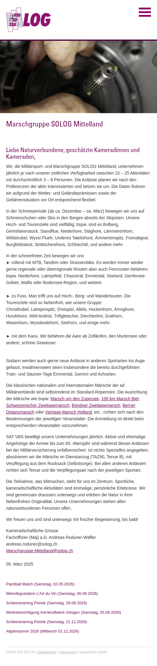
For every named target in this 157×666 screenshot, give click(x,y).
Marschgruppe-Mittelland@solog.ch (39, 550)
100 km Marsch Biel (120, 398)
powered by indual (93, 652)
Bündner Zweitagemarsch (96, 405)
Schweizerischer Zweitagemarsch (38, 405)
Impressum (68, 652)
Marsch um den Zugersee (74, 398)
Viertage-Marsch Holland (68, 412)
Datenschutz (47, 652)
